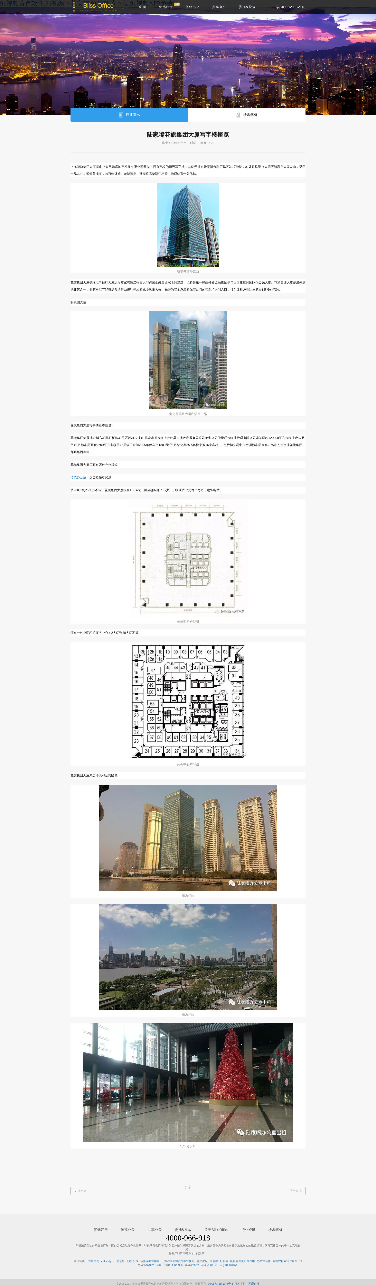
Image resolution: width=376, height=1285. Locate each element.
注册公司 (93, 1261)
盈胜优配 (202, 1261)
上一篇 (80, 1190)
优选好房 (168, 5)
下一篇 (296, 1190)
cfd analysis (107, 1261)
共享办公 (219, 7)
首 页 (142, 7)
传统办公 (193, 7)
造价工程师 (163, 1265)
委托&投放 (247, 7)
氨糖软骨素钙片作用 (242, 1261)
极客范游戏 (192, 1265)
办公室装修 (264, 1261)
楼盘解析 (247, 115)
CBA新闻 (177, 1265)
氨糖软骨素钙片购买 (285, 1261)
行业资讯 (129, 115)
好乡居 (224, 1261)
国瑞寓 (214, 1261)
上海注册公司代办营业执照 (178, 1261)
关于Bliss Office (216, 1230)
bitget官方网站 (228, 1265)
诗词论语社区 (209, 1265)
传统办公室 (78, 477)
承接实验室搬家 (150, 1261)
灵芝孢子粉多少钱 (127, 1261)
